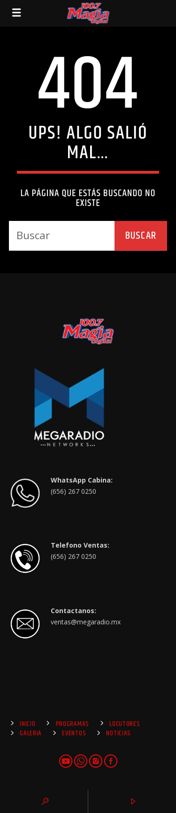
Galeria (31, 733)
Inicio (27, 724)
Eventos (74, 733)
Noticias (118, 733)
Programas (72, 724)
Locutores (124, 724)
